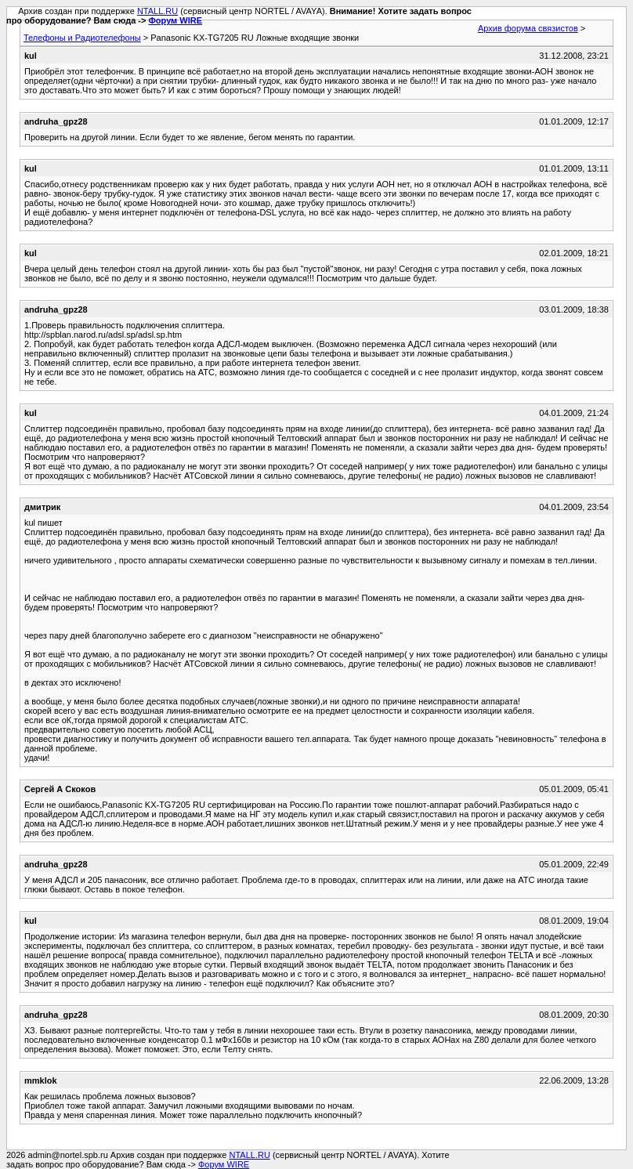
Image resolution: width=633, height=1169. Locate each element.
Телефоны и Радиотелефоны (82, 37)
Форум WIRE (175, 20)
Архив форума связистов (528, 28)
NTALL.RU (157, 11)
